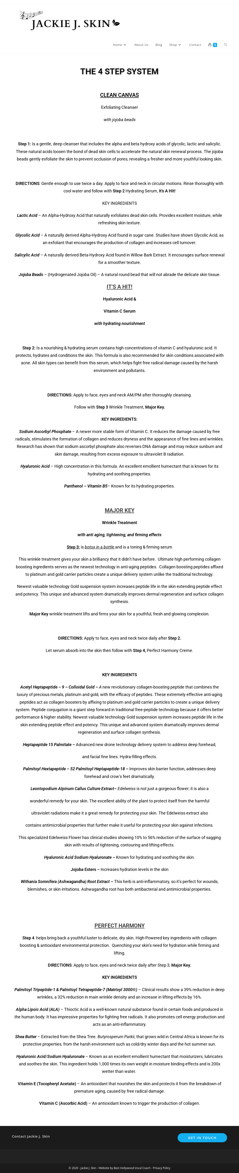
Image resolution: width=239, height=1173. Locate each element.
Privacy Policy (161, 1168)
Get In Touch (202, 1137)
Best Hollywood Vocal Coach (132, 1168)
